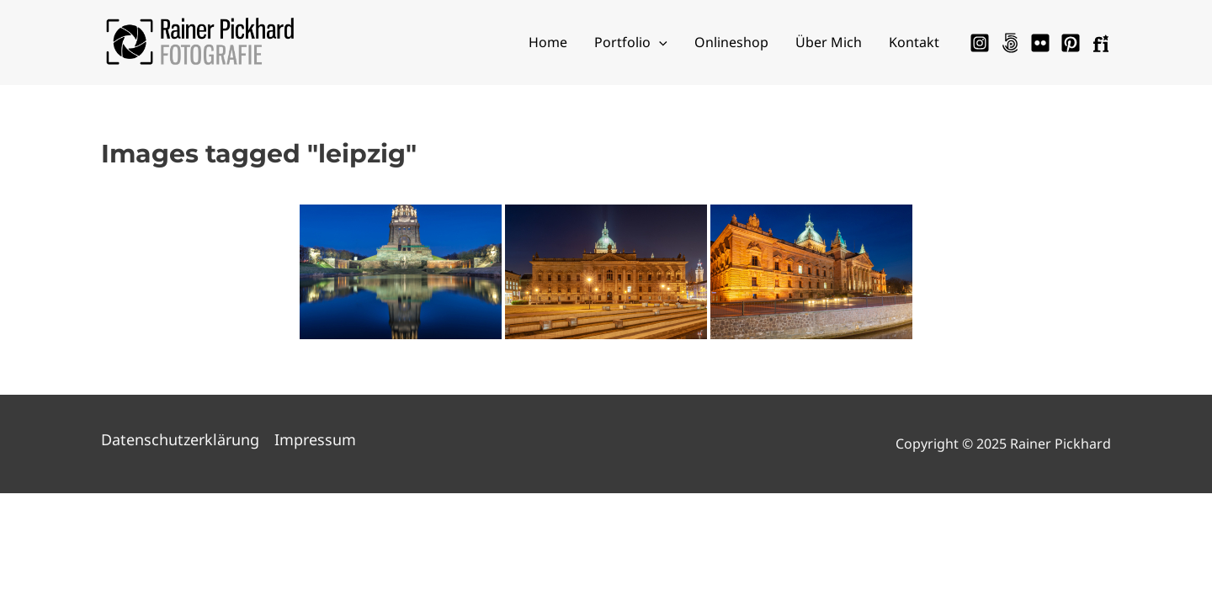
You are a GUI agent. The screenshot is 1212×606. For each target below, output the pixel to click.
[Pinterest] (1070, 43)
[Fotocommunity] (1101, 43)
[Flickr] (1040, 43)
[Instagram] (980, 43)
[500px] (1010, 43)
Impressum (315, 439)
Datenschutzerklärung (180, 439)
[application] (659, 42)
